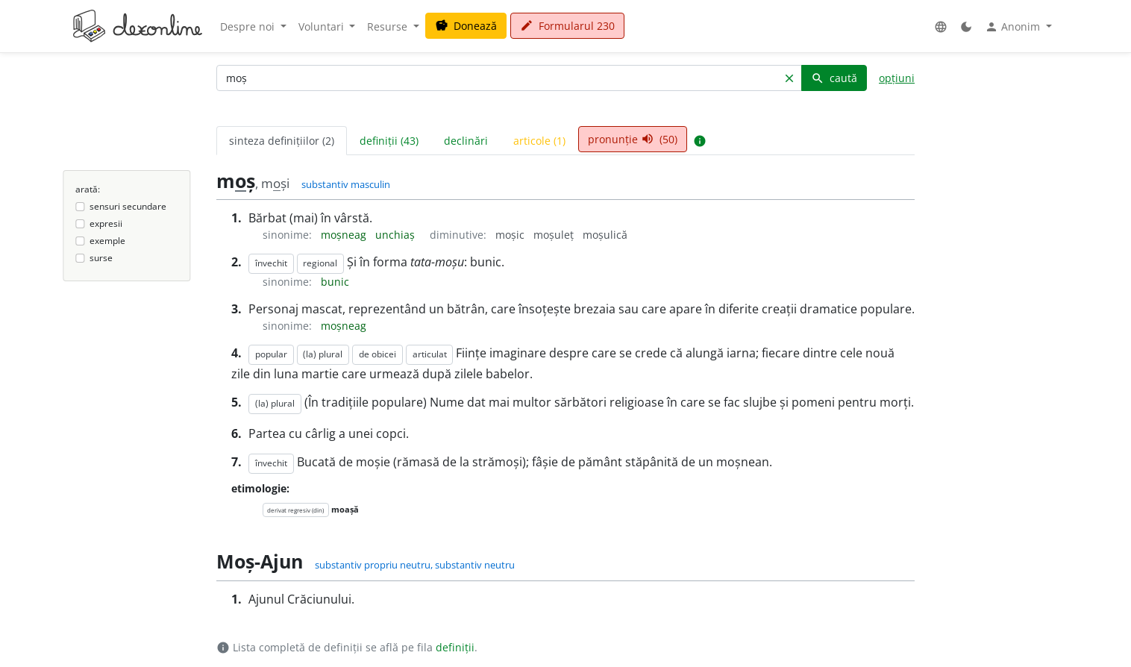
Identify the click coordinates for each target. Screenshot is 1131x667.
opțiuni (897, 78)
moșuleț (555, 235)
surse (101, 257)
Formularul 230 (567, 26)
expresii (106, 223)
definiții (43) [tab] (389, 141)
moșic (511, 235)
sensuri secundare (128, 206)
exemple (107, 240)
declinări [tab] (466, 141)
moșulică (605, 235)
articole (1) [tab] (539, 141)
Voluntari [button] (322, 26)
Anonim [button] (1014, 26)
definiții (455, 647)
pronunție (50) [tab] (632, 139)
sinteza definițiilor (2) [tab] (281, 141)
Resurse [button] (388, 26)
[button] (940, 26)
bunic (335, 282)
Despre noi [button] (249, 26)
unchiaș (396, 235)
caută (834, 78)
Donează (466, 26)
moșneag (345, 235)
